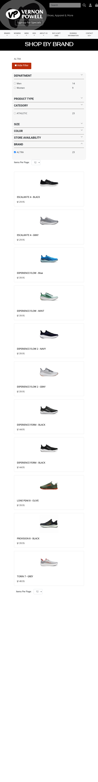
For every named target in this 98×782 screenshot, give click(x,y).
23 (73, 113)
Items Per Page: (21, 162)
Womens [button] (17, 34)
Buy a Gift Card (56, 34)
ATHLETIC (22, 113)
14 (73, 83)
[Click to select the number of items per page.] (38, 591)
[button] (84, 5)
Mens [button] (26, 34)
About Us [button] (43, 34)
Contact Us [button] (89, 34)
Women (21, 87)
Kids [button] (34, 34)
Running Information (73, 34)
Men (19, 83)
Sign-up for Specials (29, 22)
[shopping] (96, 5)
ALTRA (17, 58)
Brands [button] (7, 34)
